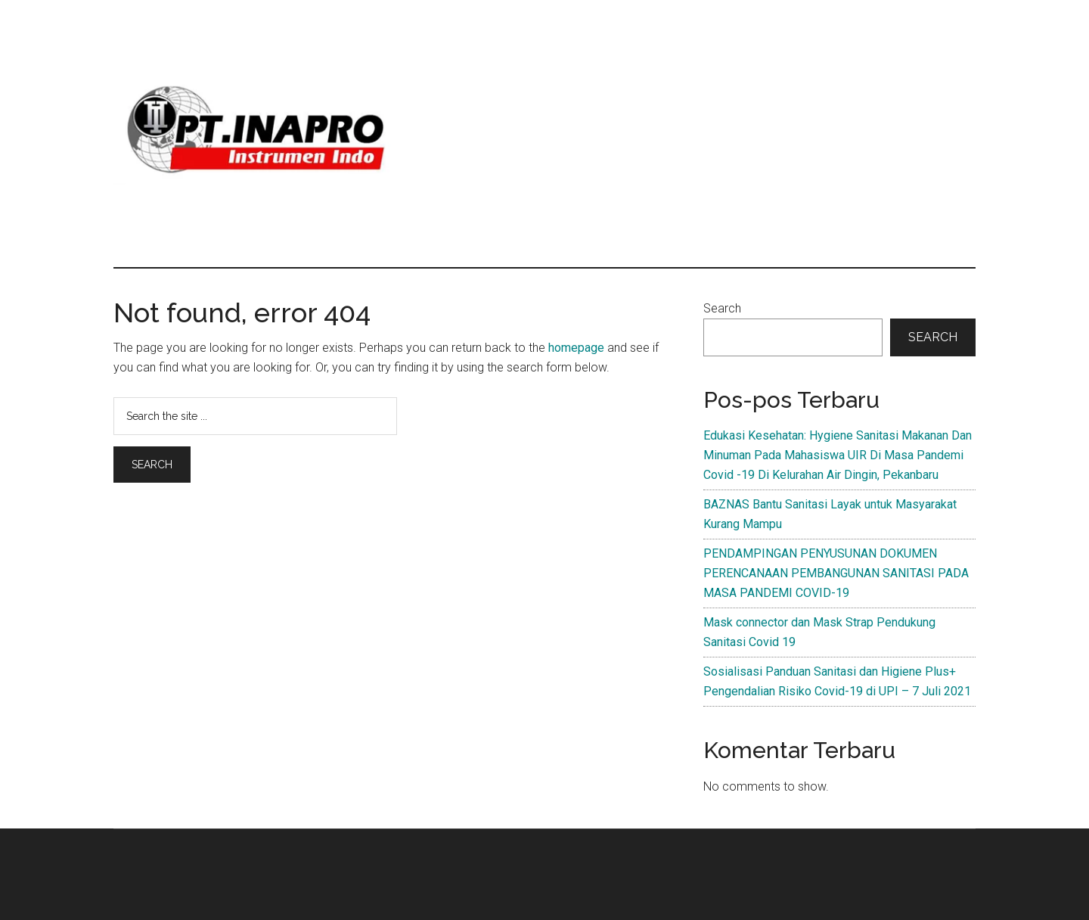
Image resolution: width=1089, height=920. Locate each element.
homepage (576, 347)
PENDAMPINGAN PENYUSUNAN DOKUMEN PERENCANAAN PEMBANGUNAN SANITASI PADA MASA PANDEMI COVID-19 (836, 573)
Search (722, 308)
